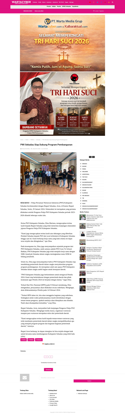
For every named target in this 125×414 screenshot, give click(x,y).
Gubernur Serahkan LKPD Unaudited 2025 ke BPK (94, 264)
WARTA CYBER (62, 411)
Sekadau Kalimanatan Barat (90, 206)
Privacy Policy (53, 402)
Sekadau (84, 163)
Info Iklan (52, 398)
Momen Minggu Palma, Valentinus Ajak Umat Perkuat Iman (93, 287)
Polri (83, 203)
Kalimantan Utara (87, 187)
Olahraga (85, 193)
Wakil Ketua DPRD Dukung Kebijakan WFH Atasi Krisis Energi (94, 280)
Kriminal (84, 200)
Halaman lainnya (82, 392)
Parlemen (85, 171)
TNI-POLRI (84, 177)
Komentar (48, 369)
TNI (83, 198)
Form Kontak (53, 396)
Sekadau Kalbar (86, 185)
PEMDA (84, 169)
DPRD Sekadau (66, 6)
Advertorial (85, 174)
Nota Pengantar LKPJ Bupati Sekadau (95, 272)
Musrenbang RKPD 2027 (94, 240)
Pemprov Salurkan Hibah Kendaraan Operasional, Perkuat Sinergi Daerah (94, 249)
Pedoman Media (54, 400)
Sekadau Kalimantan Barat (89, 208)
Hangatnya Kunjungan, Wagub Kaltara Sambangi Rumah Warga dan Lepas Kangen (94, 257)
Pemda (49, 6)
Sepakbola (75, 6)
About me (52, 394)
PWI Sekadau (85, 195)
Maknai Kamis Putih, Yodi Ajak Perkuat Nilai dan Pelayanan (94, 225)
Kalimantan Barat (87, 182)
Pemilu (59, 6)
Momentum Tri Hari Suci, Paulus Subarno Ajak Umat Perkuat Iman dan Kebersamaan (94, 217)
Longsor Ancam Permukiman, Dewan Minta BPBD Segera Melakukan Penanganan (94, 234)
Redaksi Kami (53, 392)
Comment (45, 148)
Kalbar (54, 6)
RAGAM (84, 190)
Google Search (53, 404)
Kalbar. (84, 179)
